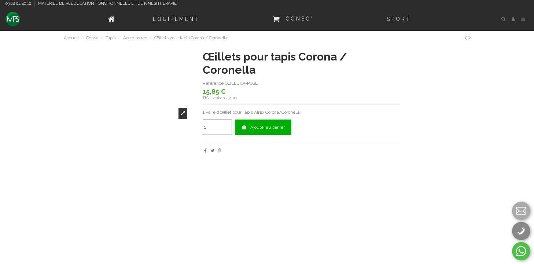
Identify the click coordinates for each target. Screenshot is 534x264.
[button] (176, 19)
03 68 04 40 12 (18, 3)
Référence (213, 83)
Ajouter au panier (263, 127)
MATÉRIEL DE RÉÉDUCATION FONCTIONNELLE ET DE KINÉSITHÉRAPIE (107, 3)
